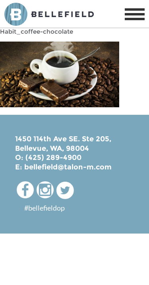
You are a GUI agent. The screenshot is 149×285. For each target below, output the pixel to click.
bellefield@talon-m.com (68, 167)
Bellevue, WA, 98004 (52, 148)
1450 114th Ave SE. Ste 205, (63, 139)
